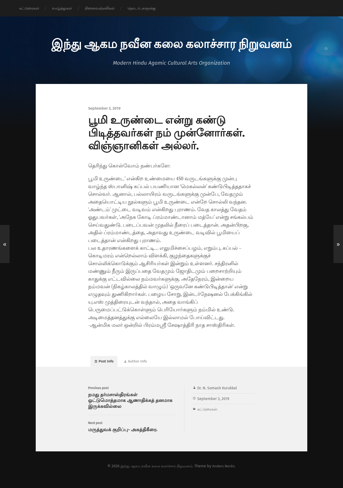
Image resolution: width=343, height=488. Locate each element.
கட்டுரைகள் (29, 8)
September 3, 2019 (213, 401)
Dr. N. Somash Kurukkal (217, 390)
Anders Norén (225, 473)
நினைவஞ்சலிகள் (100, 8)
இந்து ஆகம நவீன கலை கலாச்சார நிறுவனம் (171, 42)
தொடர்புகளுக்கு (141, 8)
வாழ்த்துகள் (62, 8)
